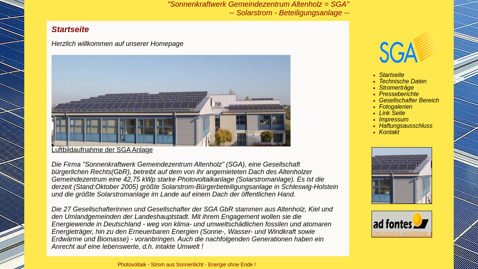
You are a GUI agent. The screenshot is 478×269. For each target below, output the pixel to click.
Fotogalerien (395, 107)
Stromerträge (396, 88)
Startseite (391, 75)
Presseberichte (399, 94)
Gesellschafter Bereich (409, 100)
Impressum (394, 120)
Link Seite (392, 113)
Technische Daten (403, 81)
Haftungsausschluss (405, 126)
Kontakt (389, 132)
